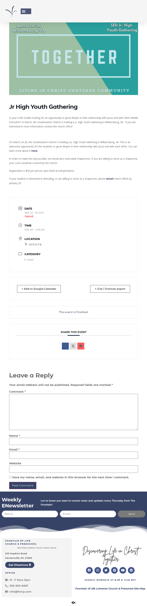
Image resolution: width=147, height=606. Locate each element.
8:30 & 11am (122, 580)
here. (34, 150)
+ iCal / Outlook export (109, 288)
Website (15, 463)
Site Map (139, 588)
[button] (23, 11)
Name (14, 436)
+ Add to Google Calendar (39, 288)
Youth (29, 259)
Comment (17, 391)
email (109, 178)
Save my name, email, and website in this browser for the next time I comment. (70, 477)
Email (14, 449)
